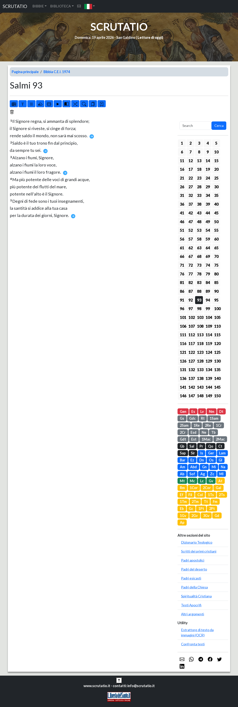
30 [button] (216, 186)
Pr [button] (201, 446)
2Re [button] (208, 425)
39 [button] (208, 204)
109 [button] (208, 326)
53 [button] (199, 230)
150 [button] (217, 395)
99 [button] (208, 308)
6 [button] (182, 152)
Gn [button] (204, 467)
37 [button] (190, 204)
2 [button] (190, 143)
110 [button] (217, 326)
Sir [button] (193, 453)
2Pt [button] (212, 508)
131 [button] (183, 369)
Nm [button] (211, 411)
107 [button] (191, 326)
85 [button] (216, 282)
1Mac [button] (206, 439)
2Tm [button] (195, 501)
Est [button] (193, 439)
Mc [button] (192, 481)
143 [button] (200, 387)
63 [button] (199, 247)
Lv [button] (202, 411)
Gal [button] (218, 488)
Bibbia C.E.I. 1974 (57, 72)
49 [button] (208, 221)
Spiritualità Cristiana (196, 596)
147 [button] (191, 395)
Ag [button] (202, 474)
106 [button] (183, 326)
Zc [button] (212, 474)
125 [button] (217, 352)
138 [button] (200, 378)
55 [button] (216, 230)
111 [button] (183, 334)
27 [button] (190, 186)
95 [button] (216, 300)
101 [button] (183, 317)
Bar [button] (182, 460)
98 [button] (199, 308)
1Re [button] (197, 425)
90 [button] (216, 291)
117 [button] (191, 343)
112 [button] (191, 334)
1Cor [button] (194, 488)
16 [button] (182, 169)
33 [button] (199, 195)
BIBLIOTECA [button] (60, 6)
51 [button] (182, 230)
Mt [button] (182, 481)
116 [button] (183, 343)
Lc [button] (202, 481)
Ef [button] (181, 495)
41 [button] (182, 213)
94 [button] (208, 300)
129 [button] (208, 361)
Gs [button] (182, 418)
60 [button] (216, 239)
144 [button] (208, 387)
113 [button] (200, 334)
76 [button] (182, 274)
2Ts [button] (222, 495)
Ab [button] (182, 474)
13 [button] (199, 160)
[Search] (195, 125)
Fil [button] (190, 495)
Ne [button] (204, 432)
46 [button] (182, 221)
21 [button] (182, 178)
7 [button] (190, 152)
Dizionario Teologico (196, 542)
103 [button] (200, 317)
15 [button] (216, 160)
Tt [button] (206, 501)
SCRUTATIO (15, 6)
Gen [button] (183, 411)
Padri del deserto (194, 569)
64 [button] (208, 247)
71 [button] (182, 265)
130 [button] (217, 361)
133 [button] (200, 369)
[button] (90, 6)
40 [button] (216, 204)
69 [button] (208, 256)
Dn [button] (201, 460)
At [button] (220, 481)
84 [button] (208, 282)
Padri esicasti (191, 578)
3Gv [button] (206, 515)
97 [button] (190, 308)
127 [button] (191, 361)
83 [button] (199, 282)
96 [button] (182, 308)
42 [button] (190, 213)
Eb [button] (182, 508)
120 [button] (217, 343)
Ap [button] (182, 522)
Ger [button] (211, 453)
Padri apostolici (192, 560)
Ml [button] (221, 474)
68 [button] (199, 256)
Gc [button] (191, 508)
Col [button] (200, 495)
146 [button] (183, 395)
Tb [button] (213, 432)
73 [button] (199, 265)
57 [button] (190, 239)
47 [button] (190, 221)
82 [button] (190, 282)
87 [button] (190, 291)
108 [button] (200, 326)
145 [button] (217, 387)
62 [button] (190, 247)
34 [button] (208, 195)
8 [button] (199, 152)
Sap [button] (183, 453)
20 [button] (216, 169)
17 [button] (190, 169)
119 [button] (208, 343)
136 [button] (183, 378)
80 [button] (216, 274)
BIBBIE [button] (38, 6)
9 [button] (208, 152)
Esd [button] (193, 432)
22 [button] (190, 178)
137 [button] (191, 378)
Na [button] (223, 467)
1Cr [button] (219, 425)
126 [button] (183, 361)
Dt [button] (221, 411)
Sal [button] (191, 446)
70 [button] (216, 256)
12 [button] (190, 160)
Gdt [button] (183, 439)
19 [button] (208, 169)
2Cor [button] (207, 488)
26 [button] (182, 186)
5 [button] (216, 143)
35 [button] (216, 195)
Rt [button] (203, 418)
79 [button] (208, 274)
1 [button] (182, 143)
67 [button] (190, 256)
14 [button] (208, 160)
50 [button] (216, 221)
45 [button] (216, 213)
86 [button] (182, 291)
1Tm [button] (183, 501)
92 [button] (190, 300)
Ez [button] (192, 460)
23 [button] (199, 178)
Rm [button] (182, 488)
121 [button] (183, 352)
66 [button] (182, 256)
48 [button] (199, 221)
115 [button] (217, 334)
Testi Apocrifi (191, 605)
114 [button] (208, 334)
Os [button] (211, 460)
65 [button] (216, 247)
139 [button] (208, 378)
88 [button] (199, 291)
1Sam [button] (214, 418)
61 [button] (182, 247)
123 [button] (200, 352)
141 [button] (183, 387)
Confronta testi (193, 644)
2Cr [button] (183, 432)
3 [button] (199, 143)
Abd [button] (193, 467)
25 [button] (216, 178)
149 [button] (208, 395)
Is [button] (201, 453)
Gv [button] (211, 481)
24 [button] (208, 178)
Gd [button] (217, 515)
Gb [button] (182, 446)
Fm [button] (215, 501)
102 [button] (191, 317)
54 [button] (208, 230)
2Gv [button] (194, 515)
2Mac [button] (220, 439)
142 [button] (191, 387)
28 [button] (199, 186)
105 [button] (217, 317)
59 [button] (208, 239)
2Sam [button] (184, 425)
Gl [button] (220, 460)
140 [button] (217, 378)
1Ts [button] (211, 495)
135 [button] (217, 369)
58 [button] (199, 239)
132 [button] (191, 369)
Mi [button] (214, 467)
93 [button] (199, 300)
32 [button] (190, 195)
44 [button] (208, 213)
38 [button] (199, 204)
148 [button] (200, 395)
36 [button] (182, 204)
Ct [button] (220, 446)
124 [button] (208, 352)
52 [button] (190, 230)
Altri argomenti (192, 614)
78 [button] (199, 274)
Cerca (219, 125)
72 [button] (190, 265)
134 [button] (208, 369)
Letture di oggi (150, 37)
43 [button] (199, 213)
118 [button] (200, 343)
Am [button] (182, 467)
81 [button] (182, 282)
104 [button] (208, 317)
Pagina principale (25, 72)
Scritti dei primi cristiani (198, 551)
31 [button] (182, 195)
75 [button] (216, 265)
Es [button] (193, 411)
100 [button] (217, 308)
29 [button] (208, 186)
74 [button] (208, 265)
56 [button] (182, 239)
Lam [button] (222, 453)
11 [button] (182, 160)
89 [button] (208, 291)
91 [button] (182, 300)
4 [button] (208, 143)
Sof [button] (192, 474)
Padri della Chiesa (194, 587)
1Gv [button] (183, 515)
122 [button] (191, 352)
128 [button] (200, 361)
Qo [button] (210, 446)
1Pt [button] (201, 508)
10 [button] (216, 152)
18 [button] (199, 169)
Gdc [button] (192, 418)
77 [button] (190, 274)
